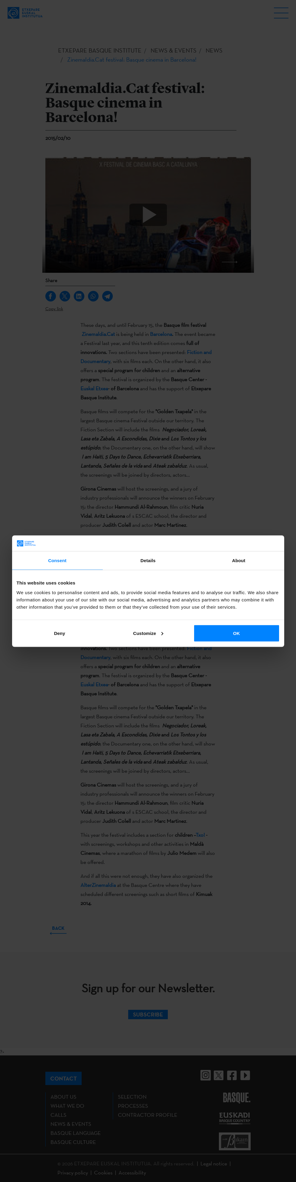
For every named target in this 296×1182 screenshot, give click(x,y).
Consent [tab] (57, 560)
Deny (59, 633)
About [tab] (239, 560)
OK (236, 633)
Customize (148, 633)
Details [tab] (148, 560)
